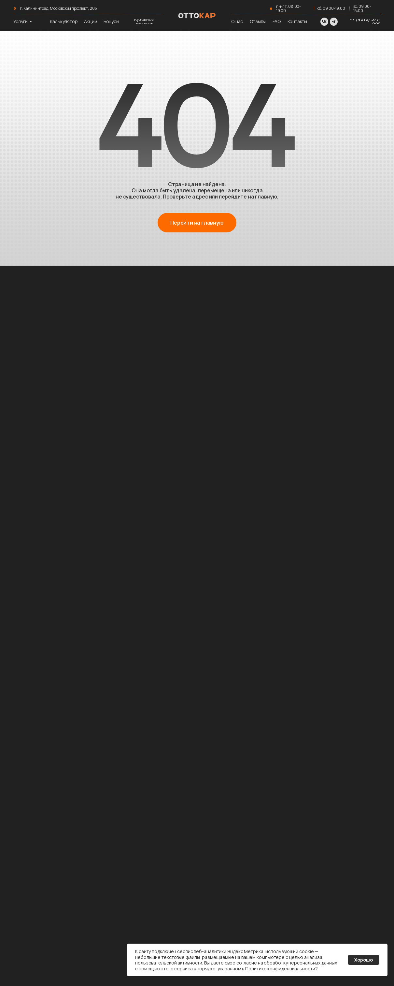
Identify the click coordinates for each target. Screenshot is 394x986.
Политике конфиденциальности (280, 968)
